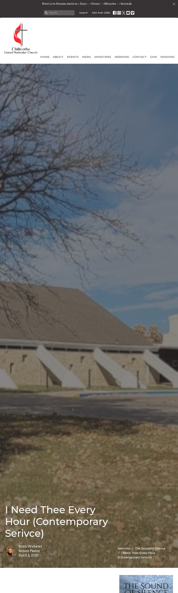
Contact (140, 57)
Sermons (122, 57)
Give (153, 57)
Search (83, 12)
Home (44, 57)
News (86, 57)
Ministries (102, 57)
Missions (167, 57)
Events (73, 57)
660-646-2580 (101, 12)
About (58, 57)
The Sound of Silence (150, 548)
